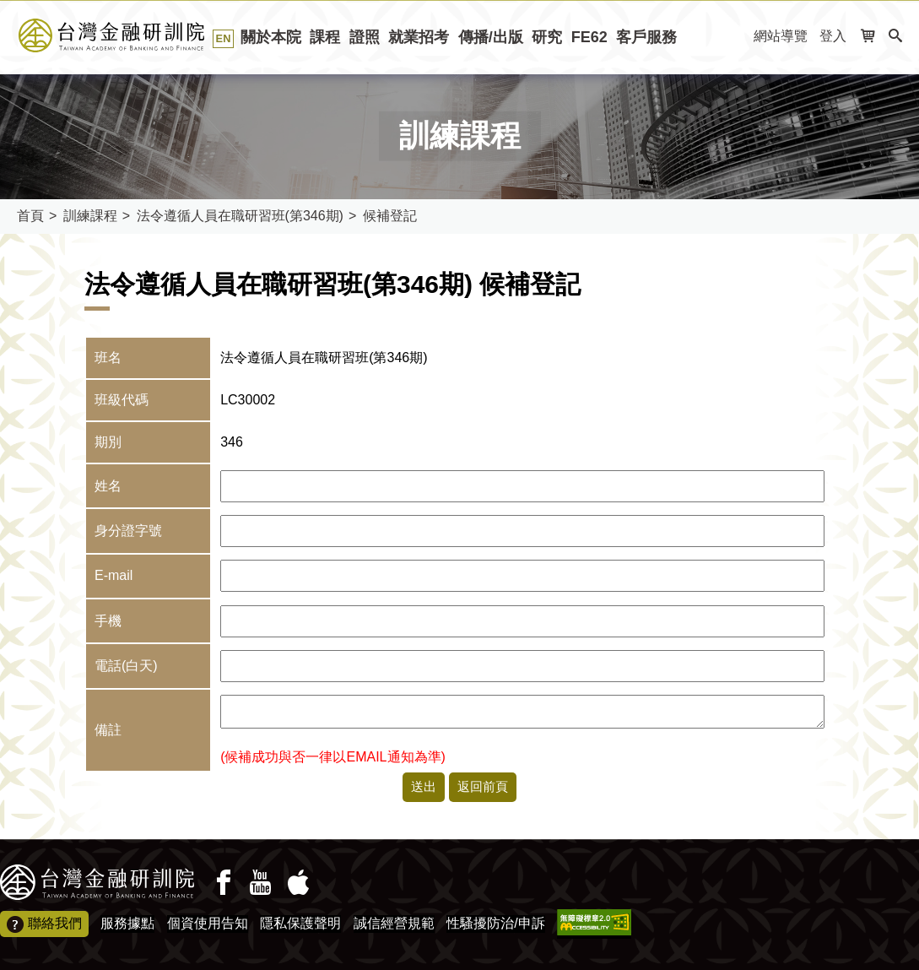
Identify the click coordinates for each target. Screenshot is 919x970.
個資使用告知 (207, 923)
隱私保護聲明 (300, 923)
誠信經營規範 (394, 923)
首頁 (30, 216)
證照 (364, 37)
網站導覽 (781, 36)
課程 (325, 37)
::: (735, 37)
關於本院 (271, 37)
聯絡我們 (44, 924)
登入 (832, 36)
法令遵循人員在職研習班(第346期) (240, 216)
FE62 (589, 37)
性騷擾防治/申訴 (495, 923)
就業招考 (418, 37)
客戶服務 (646, 37)
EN (223, 38)
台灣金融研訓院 (130, 35)
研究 (547, 37)
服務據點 (127, 923)
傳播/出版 (490, 37)
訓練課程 (90, 216)
